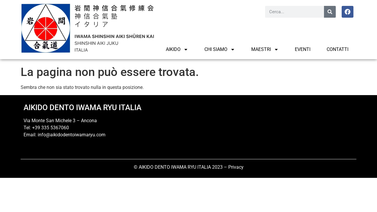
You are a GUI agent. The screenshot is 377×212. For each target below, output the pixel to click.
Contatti (337, 49)
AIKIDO (177, 49)
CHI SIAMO (219, 49)
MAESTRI (265, 49)
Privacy (236, 167)
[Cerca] (330, 12)
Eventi (302, 49)
